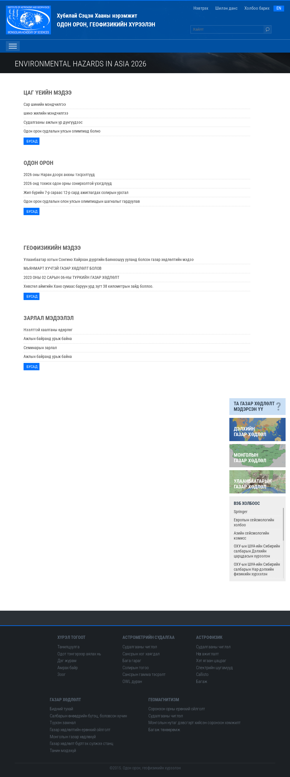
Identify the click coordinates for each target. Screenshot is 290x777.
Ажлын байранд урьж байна (48, 338)
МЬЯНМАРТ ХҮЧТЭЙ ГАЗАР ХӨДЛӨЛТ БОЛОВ (63, 268)
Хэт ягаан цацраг (211, 660)
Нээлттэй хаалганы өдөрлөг (48, 329)
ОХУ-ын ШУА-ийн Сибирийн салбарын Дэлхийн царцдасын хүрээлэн (257, 551)
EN (278, 8)
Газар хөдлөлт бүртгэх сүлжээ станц (81, 743)
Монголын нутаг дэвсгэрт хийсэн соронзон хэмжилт (194, 722)
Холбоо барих (257, 8)
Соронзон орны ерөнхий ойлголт (176, 708)
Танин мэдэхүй (63, 750)
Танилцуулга (68, 646)
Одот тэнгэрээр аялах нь (79, 654)
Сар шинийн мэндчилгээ (45, 104)
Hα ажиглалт (207, 654)
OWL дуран (132, 681)
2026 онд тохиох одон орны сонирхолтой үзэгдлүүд (68, 183)
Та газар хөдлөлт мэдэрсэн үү (257, 406)
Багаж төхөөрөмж (164, 729)
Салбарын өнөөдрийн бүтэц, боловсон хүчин (88, 716)
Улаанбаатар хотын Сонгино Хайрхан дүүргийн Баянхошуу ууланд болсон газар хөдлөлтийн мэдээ (109, 259)
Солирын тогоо (135, 667)
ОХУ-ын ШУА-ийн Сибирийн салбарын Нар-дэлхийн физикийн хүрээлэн (257, 569)
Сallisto (202, 674)
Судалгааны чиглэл (139, 646)
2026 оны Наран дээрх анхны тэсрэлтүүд (59, 174)
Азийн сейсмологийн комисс (251, 535)
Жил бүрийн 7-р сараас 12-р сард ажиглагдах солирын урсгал (76, 192)
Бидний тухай (61, 708)
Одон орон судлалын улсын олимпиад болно (62, 131)
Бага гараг (131, 660)
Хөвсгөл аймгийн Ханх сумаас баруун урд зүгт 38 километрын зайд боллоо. (88, 286)
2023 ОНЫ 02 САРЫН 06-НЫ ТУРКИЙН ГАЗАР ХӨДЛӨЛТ (71, 277)
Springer (240, 511)
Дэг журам (67, 660)
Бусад (32, 141)
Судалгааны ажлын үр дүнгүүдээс (53, 122)
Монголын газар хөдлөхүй (73, 736)
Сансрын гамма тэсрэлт (143, 674)
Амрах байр (67, 667)
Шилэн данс (226, 8)
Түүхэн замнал (63, 722)
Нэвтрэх (200, 8)
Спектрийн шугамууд (214, 667)
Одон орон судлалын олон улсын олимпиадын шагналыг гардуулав (82, 201)
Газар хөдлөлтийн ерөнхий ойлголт (80, 729)
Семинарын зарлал (40, 347)
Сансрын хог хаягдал (141, 654)
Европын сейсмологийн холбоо (254, 522)
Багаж (201, 681)
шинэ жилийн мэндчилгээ (46, 113)
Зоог (61, 674)
